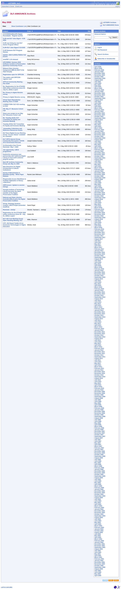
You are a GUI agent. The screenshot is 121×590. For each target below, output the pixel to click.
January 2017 (98, 251)
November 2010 (99, 373)
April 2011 (97, 365)
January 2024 (98, 111)
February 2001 (99, 559)
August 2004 (98, 497)
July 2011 (97, 360)
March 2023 (98, 128)
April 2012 (97, 345)
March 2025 (98, 88)
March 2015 (98, 287)
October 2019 (98, 196)
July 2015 (97, 280)
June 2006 (97, 461)
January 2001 (98, 560)
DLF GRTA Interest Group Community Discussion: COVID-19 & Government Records (14, 140)
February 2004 (99, 507)
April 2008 (97, 425)
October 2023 (98, 116)
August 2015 (98, 279)
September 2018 (99, 217)
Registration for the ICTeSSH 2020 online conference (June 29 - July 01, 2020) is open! (14, 214)
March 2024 (98, 108)
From (29, 31)
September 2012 (99, 337)
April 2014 (97, 305)
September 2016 (99, 257)
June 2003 (97, 521)
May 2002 (97, 536)
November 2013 (99, 314)
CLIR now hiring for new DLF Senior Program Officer (12, 44)
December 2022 (99, 133)
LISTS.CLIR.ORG (6, 587)
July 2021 (97, 161)
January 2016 (98, 270)
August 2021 (98, 159)
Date (59, 31)
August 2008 (98, 418)
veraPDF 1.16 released (10, 59)
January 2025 (98, 91)
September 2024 (99, 98)
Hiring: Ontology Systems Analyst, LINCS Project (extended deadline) (14, 205)
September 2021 (99, 158)
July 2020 (97, 181)
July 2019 (97, 201)
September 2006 (99, 456)
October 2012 (98, 335)
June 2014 (97, 302)
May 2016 (97, 264)
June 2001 (97, 552)
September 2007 (99, 436)
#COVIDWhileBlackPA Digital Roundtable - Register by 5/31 (13, 35)
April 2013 (97, 325)
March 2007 (98, 446)
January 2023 (98, 131)
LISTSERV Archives (109, 22)
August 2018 (98, 219)
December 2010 (99, 372)
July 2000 (97, 570)
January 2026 (98, 72)
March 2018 (98, 227)
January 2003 (98, 529)
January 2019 (98, 211)
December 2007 (99, 431)
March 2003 (98, 526)
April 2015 (97, 285)
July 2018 (97, 221)
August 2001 (98, 549)
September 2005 (99, 476)
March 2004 (98, 506)
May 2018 (97, 224)
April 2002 (97, 537)
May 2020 (97, 184)
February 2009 (99, 408)
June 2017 (97, 242)
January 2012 (98, 350)
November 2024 (99, 95)
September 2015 (99, 277)
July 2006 (97, 459)
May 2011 (97, 363)
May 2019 (97, 204)
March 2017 (98, 247)
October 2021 (98, 156)
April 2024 (97, 106)
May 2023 (97, 125)
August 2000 (98, 569)
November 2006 (99, 453)
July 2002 (97, 534)
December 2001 (99, 544)
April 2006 (97, 464)
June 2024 (97, 103)
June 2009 (97, 401)
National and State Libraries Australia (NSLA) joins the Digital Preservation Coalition (14, 199)
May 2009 (97, 403)
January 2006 (98, 469)
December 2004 (99, 491)
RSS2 (116, 580)
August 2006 (98, 458)
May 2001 (97, 554)
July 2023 (97, 121)
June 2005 (97, 481)
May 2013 (97, 323)
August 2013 (98, 319)
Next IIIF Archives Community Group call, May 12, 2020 (13, 163)
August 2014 (98, 299)
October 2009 (98, 395)
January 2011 (98, 370)
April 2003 (97, 524)
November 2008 (99, 413)
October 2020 (98, 176)
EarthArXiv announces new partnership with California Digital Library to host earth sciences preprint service (14, 157)
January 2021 (98, 171)
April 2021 (97, 166)
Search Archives (100, 31)
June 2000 (97, 572)
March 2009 (98, 406)
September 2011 (99, 357)
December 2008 (99, 411)
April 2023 (97, 126)
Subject (5, 31)
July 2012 (97, 340)
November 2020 (99, 174)
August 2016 (98, 259)
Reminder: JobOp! (9, 210)
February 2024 (99, 110)
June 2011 (97, 362)
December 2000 (99, 562)
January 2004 (98, 509)
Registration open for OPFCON (13, 74)
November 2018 (99, 214)
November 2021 (99, 154)
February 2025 (99, 90)
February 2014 (99, 309)
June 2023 (97, 123)
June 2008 (97, 421)
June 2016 (97, 262)
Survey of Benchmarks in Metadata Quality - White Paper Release (13, 174)
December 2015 (99, 272)
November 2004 (99, 493)
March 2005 (98, 486)
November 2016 (99, 254)
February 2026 (99, 70)
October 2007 (98, 435)
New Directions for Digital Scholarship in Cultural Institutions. (11, 168)
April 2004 (97, 504)
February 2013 (99, 328)
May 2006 (97, 463)
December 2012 (99, 332)
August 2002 (98, 532)
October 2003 (98, 514)
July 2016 (97, 260)
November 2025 (99, 75)
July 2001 (97, 551)
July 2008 (97, 420)
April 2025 (97, 86)
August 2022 (98, 140)
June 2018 (97, 222)
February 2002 (99, 541)
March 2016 (98, 267)
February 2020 (99, 189)
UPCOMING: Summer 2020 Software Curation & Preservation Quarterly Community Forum (14, 63)
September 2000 (99, 567)
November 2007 (99, 433)
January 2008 (98, 430)
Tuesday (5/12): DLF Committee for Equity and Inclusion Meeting (14, 125)
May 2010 (97, 383)
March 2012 (98, 347)
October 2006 (98, 454)
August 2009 (98, 398)
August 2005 (98, 478)
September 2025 (99, 78)
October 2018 (98, 216)
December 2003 (99, 511)
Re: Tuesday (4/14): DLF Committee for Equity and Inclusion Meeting (11, 119)
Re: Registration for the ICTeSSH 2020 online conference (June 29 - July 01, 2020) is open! (14, 88)
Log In (99, 47)
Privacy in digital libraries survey (14, 97)
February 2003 (99, 527)
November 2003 (99, 512)
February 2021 (99, 169)
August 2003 (98, 517)
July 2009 (97, 400)
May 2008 (97, 423)
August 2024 (98, 100)
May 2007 (97, 443)
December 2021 (99, 153)
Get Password (102, 50)
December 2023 (99, 113)
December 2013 (99, 312)
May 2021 (97, 164)
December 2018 (99, 212)
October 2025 (98, 77)
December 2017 (99, 232)
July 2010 (97, 380)
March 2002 (98, 539)
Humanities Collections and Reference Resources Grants (12, 129)
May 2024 (97, 105)
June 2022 (97, 143)
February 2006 (99, 468)
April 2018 (97, 226)
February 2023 (99, 130)
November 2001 (99, 546)
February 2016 (99, 269)
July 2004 (97, 499)
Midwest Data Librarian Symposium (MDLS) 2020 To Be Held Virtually (13, 70)
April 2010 (97, 385)
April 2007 (97, 444)
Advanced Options (100, 34)
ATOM (105, 580)
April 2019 (97, 206)
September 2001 (99, 547)
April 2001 (97, 555)
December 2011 (99, 352)
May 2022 (97, 144)
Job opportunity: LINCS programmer (11, 150)
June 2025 (97, 83)
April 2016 (97, 265)
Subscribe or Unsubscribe (106, 59)
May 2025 (97, 85)
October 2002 (98, 531)
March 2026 (98, 68)
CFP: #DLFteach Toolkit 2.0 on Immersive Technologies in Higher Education (14, 224)
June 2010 (97, 381)
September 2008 (99, 416)
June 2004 (97, 501)
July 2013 (97, 320)
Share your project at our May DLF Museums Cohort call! (13, 114)
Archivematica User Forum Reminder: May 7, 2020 (12, 146)
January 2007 (98, 449)
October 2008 (98, 415)
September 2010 (99, 377)
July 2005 (97, 479)
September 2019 (99, 198)
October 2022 (98, 136)
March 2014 (98, 307)
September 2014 (99, 297)
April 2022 (97, 146)
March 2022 (98, 148)
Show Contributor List (18, 26)
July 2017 (97, 241)
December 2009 (99, 391)
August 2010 (98, 378)
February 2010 (99, 388)
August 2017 (98, 239)
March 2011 (98, 367)
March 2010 (98, 386)
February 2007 (99, 448)
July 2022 (97, 141)
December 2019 (99, 193)
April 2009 (97, 405)
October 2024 (98, 96)
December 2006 (99, 451)
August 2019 (98, 199)
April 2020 (97, 186)
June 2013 (97, 322)
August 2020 (98, 179)
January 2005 (98, 489)
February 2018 (99, 229)
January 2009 (98, 410)
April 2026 (97, 67)
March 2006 (98, 466)
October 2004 (98, 494)
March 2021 (98, 168)
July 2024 (97, 101)
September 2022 (99, 138)
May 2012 (97, 343)
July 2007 (97, 439)
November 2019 (99, 194)
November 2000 (99, 564)
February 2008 (99, 428)
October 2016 (98, 256)
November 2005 (99, 473)
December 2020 (99, 173)
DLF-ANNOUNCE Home (111, 25)
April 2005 (97, 484)
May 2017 (97, 244)
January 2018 (98, 231)
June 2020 (97, 183)
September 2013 (99, 317)
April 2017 (97, 246)
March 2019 (98, 207)
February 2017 (99, 249)
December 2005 (99, 471)
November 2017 (99, 234)
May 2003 (97, 522)
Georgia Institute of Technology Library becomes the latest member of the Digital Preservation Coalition (13, 192)
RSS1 (111, 580)
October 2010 (98, 375)
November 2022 (99, 135)
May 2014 (97, 304)
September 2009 (99, 396)
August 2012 (98, 338)
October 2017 (98, 236)
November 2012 (99, 333)
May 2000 (97, 574)
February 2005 (99, 488)
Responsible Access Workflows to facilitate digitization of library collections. (14, 180)
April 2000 (97, 575)
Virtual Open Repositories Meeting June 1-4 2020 (11, 100)
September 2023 (99, 118)
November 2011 (99, 353)
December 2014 (99, 292)
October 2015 (98, 275)
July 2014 (97, 300)
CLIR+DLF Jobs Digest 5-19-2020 (14, 47)
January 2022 (98, 151)
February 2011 (99, 368)
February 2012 (99, 348)
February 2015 (99, 289)
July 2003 (97, 519)
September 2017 (99, 237)
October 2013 (98, 315)
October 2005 (98, 474)
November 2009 (99, 393)
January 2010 (98, 390)
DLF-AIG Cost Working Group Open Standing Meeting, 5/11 (13, 219)
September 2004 (99, 496)
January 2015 (98, 290)
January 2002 (98, 542)
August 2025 (98, 80)
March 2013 (98, 327)
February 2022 (99, 149)
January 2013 (98, 330)
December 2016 (99, 252)
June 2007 (97, 441)
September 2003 (99, 516)
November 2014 (99, 294)
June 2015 (97, 282)
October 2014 (98, 295)
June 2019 (97, 202)
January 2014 (98, 310)
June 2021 (97, 163)
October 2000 (98, 565)
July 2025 (97, 82)
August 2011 (98, 358)
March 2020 (98, 188)
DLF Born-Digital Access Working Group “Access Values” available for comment (14, 134)
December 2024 (99, 93)
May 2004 (97, 502)
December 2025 (99, 73)
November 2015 (99, 274)
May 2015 (97, 284)
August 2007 (98, 438)
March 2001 (98, 557)
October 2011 (98, 355)
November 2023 (99, 115)
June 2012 (97, 342)
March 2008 (98, 426)
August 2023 (98, 120)
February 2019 (99, 209)
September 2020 (99, 178)
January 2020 (98, 191)
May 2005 (97, 483)
